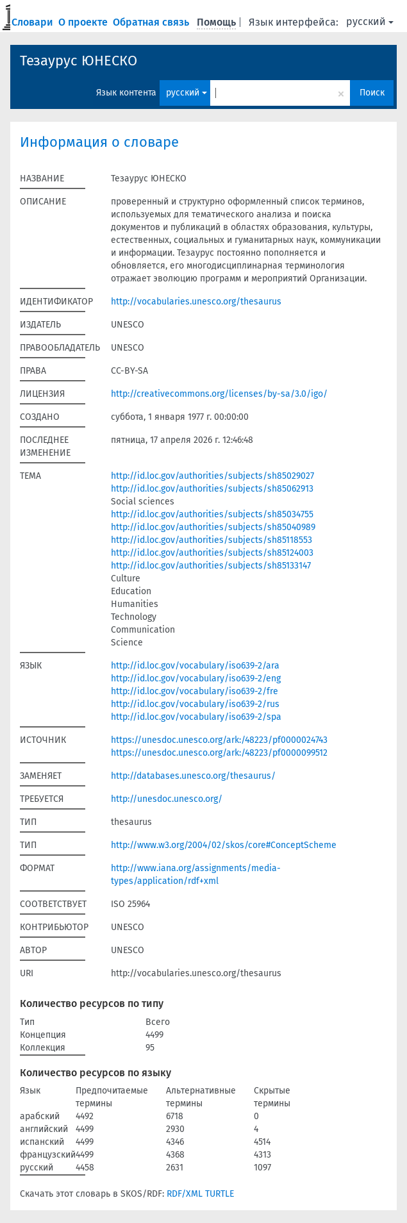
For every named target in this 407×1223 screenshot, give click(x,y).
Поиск (372, 92)
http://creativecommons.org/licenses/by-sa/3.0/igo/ (219, 393)
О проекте (84, 22)
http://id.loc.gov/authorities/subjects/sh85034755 (212, 514)
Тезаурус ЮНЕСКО (78, 60)
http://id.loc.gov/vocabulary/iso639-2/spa (196, 716)
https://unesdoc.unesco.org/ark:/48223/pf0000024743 (219, 740)
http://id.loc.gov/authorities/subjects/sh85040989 (213, 527)
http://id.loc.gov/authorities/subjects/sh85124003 (212, 552)
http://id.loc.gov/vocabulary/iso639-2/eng (196, 678)
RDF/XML (185, 1193)
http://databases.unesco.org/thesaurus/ (193, 775)
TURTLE (219, 1193)
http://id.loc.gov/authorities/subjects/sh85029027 (212, 475)
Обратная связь (152, 22)
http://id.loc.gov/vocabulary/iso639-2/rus (195, 704)
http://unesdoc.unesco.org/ (166, 799)
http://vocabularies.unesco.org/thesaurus (196, 301)
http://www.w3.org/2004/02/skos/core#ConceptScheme (223, 845)
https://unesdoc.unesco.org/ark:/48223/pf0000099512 (219, 752)
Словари (34, 22)
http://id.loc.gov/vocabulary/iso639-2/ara (195, 665)
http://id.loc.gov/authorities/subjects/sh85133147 (211, 565)
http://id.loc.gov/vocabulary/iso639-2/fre (194, 691)
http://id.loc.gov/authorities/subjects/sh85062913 (212, 488)
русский (370, 21)
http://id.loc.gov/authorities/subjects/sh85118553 (211, 540)
